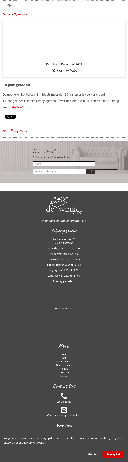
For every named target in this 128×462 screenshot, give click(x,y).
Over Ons (64, 372)
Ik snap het (113, 454)
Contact (64, 376)
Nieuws (6, 14)
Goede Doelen (64, 365)
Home (64, 354)
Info (64, 357)
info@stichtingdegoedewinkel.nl (64, 415)
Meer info (93, 454)
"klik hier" (16, 107)
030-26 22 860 (64, 401)
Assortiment (64, 361)
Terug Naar (18, 130)
